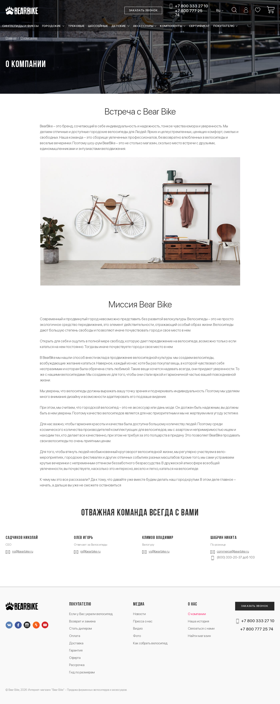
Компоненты (171, 26)
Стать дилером (80, 628)
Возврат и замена (82, 621)
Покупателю (223, 26)
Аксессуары (143, 26)
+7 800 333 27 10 (191, 6)
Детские (118, 26)
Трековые (76, 26)
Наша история (198, 621)
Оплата (74, 636)
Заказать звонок (143, 10)
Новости (139, 614)
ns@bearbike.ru (22, 551)
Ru (218, 10)
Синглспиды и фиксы (20, 26)
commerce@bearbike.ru (233, 551)
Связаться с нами (201, 628)
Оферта (75, 658)
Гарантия (76, 650)
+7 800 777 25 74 (188, 13)
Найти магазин (199, 636)
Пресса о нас (142, 621)
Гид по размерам (82, 672)
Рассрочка (77, 665)
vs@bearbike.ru (159, 551)
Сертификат (199, 26)
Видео (138, 628)
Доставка (76, 643)
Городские (51, 26)
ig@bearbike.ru (90, 551)
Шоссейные (98, 26)
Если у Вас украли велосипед (91, 614)
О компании (197, 614)
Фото (137, 636)
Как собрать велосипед (150, 643)
